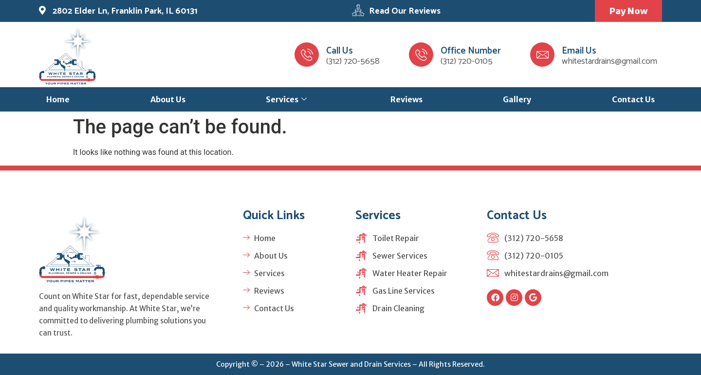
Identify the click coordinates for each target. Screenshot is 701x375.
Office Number (471, 50)
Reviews (406, 99)
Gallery (517, 99)
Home (58, 99)
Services (286, 99)
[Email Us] (542, 54)
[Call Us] (307, 54)
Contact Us (633, 99)
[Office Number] (421, 54)
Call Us (339, 50)
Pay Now (628, 11)
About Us (167, 99)
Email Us (579, 50)
